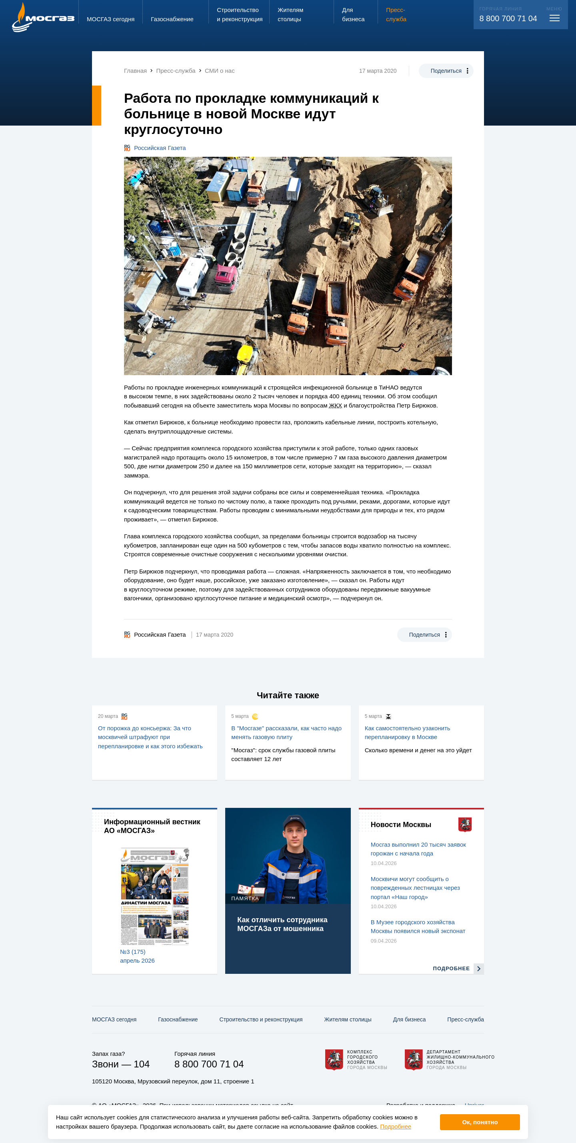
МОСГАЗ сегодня (114, 1019)
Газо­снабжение (178, 1019)
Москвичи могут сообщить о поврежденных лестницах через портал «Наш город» (415, 887)
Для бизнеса (409, 1019)
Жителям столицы (347, 1019)
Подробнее (395, 1126)
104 (142, 1064)
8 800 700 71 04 (508, 18)
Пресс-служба (465, 1019)
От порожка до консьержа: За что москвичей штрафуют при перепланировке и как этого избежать (150, 737)
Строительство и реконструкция (261, 1019)
